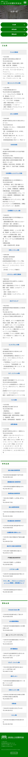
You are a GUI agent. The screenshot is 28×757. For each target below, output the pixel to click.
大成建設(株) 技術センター (14, 532)
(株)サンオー (14, 676)
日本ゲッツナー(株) (14, 689)
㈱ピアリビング (14, 301)
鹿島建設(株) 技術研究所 (14, 482)
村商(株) (14, 703)
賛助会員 (14, 34)
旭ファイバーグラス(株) (14, 83)
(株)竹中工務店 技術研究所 (14, 546)
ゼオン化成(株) (14, 113)
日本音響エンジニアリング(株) (14, 173)
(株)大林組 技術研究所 (14, 470)
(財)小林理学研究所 (14, 507)
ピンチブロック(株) (14, 344)
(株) (16, 144)
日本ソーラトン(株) (14, 250)
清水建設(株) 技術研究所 (14, 520)
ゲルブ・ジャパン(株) (14, 662)
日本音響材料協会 (11, 2)
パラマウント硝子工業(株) (14, 274)
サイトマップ (14, 753)
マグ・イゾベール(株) (14, 373)
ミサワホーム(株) (14, 569)
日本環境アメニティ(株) (14, 210)
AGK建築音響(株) (14, 621)
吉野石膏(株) (14, 424)
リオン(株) (14, 715)
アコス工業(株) (14, 52)
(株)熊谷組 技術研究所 (14, 493)
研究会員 (14, 29)
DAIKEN (13, 144)
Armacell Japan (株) (14, 609)
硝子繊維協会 (14, 648)
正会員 (14, 24)
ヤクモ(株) (14, 399)
